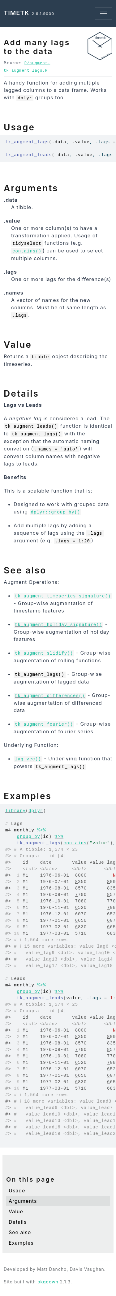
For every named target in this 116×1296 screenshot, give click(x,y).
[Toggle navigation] (103, 13)
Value (16, 1211)
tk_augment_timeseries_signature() (63, 596)
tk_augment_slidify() (44, 653)
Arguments (23, 1201)
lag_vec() (28, 759)
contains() (26, 251)
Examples (21, 1243)
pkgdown (47, 1281)
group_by (28, 836)
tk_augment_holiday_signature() (58, 624)
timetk (16, 13)
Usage (17, 1190)
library (15, 810)
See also (20, 1232)
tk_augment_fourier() (44, 724)
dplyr (35, 810)
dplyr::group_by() (55, 512)
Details (18, 1222)
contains (75, 843)
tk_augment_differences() (50, 695)
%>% (41, 830)
